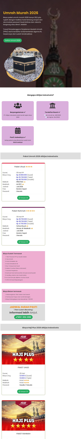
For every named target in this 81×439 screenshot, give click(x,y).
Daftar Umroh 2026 (13, 46)
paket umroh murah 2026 (51, 313)
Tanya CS (20, 139)
